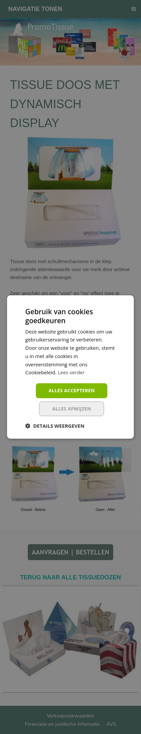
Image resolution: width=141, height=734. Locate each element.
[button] (54, 426)
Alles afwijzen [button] (71, 408)
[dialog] (70, 367)
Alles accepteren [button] (72, 390)
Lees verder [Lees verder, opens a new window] (71, 372)
